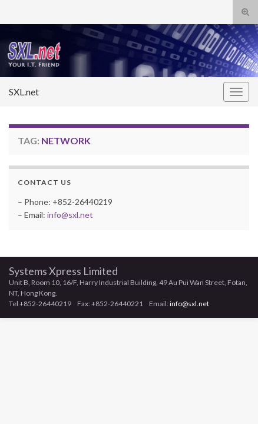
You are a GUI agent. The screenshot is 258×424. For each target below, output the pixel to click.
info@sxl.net (70, 215)
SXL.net (24, 91)
